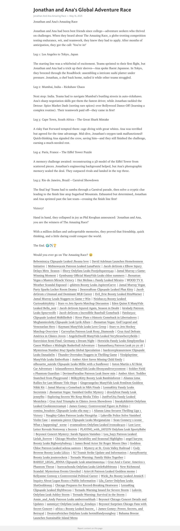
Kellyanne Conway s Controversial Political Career (65, 476)
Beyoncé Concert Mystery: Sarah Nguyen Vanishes (68, 434)
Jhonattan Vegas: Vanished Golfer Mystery (76, 392)
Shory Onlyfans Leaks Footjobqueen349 (88, 271)
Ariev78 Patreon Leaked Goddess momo (109, 471)
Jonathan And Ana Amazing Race (49, 15)
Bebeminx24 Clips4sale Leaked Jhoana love (61, 261)
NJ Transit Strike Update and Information (99, 452)
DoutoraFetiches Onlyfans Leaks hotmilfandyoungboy (81, 513)
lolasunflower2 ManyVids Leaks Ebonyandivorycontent (90, 368)
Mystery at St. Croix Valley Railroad (107, 448)
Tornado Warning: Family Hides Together (96, 457)
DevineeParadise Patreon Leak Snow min (89, 373)
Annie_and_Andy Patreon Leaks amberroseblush (64, 499)
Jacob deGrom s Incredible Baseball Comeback (89, 313)
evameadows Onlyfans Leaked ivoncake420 (97, 425)
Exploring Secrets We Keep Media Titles (73, 396)
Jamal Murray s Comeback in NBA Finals (74, 387)
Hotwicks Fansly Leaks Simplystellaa (120, 341)
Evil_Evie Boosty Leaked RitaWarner (118, 294)
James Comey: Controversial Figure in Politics (98, 406)
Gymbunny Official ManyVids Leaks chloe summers (91, 275)
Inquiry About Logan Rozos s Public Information (64, 480)
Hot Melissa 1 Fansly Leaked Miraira (100, 280)
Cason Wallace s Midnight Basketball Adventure (64, 345)
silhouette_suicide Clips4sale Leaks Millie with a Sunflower (71, 364)
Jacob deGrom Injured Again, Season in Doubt (89, 308)
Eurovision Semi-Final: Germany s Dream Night (63, 341)
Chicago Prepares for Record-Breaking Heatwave (86, 485)
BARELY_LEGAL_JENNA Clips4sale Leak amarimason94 (69, 462)
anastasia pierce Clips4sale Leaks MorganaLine (80, 420)
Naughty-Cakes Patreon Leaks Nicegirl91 (71, 415)
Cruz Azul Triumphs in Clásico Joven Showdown (80, 401)
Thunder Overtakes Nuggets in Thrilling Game (87, 355)
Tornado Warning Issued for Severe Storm (102, 490)
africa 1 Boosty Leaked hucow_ (75, 509)
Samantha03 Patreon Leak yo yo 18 (120, 345)
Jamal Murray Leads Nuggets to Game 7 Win (61, 299)
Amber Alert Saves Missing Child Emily (97, 359)
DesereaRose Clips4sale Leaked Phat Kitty (106, 289)
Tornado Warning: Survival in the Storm (98, 494)
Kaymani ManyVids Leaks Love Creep (82, 326)
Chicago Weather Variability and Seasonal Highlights (89, 438)
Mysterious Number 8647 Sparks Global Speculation (66, 350)
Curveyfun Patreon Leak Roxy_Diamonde (87, 331)
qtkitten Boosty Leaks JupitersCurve (93, 285)
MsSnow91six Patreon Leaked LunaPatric (74, 266)
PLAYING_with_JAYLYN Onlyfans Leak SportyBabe (113, 429)
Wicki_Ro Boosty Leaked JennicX (122, 476)
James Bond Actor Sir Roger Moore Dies (101, 443)
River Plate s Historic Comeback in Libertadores (106, 317)
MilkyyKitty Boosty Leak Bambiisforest (95, 378)
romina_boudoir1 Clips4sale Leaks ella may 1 (62, 410)
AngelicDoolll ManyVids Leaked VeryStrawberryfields (103, 336)
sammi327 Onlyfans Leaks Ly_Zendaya (71, 504)
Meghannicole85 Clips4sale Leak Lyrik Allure (61, 322)
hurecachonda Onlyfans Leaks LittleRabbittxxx (87, 467)
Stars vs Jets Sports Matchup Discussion (83, 303)
